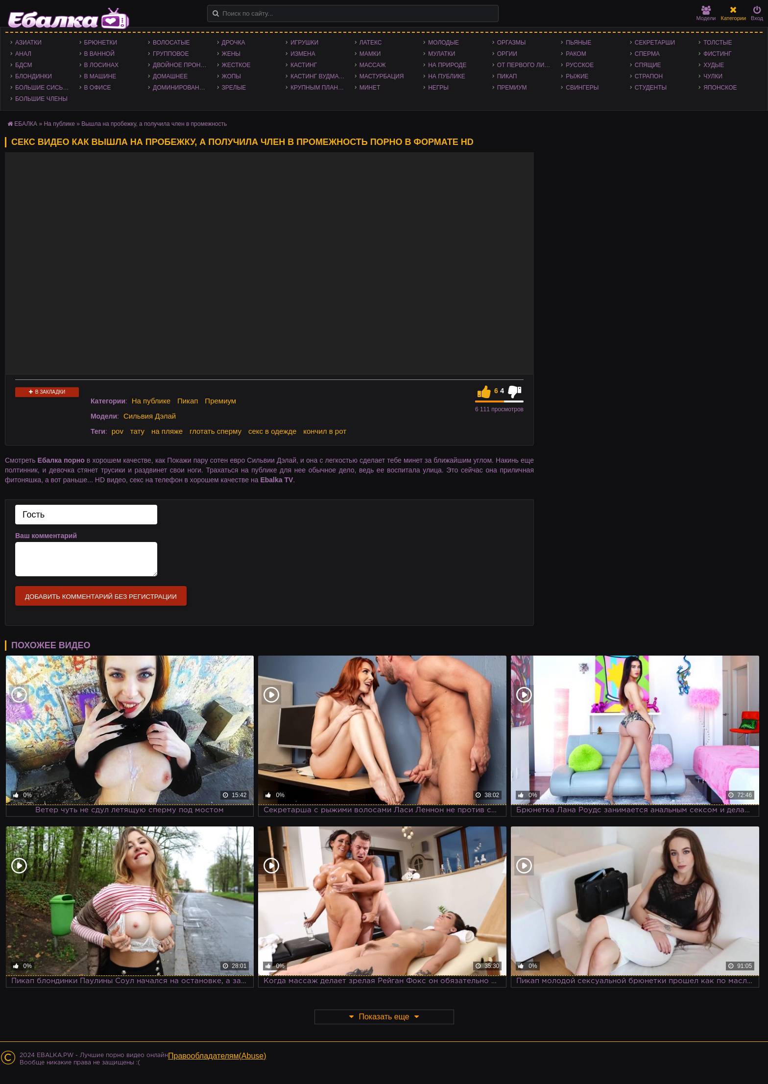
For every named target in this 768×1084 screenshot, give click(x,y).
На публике (446, 76)
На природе (447, 65)
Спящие (648, 65)
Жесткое (236, 65)
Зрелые (234, 87)
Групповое (171, 53)
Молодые (443, 42)
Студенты (651, 87)
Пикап (507, 76)
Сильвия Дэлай (149, 416)
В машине (100, 76)
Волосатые (171, 42)
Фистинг (717, 53)
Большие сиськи (43, 87)
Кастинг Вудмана (318, 76)
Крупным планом (318, 87)
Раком (576, 53)
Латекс (371, 42)
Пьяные (578, 42)
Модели (706, 13)
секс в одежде (272, 431)
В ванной (99, 53)
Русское (580, 65)
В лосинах (101, 65)
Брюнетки (101, 42)
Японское (720, 87)
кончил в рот (324, 431)
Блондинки (33, 76)
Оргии (507, 53)
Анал (23, 53)
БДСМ (23, 65)
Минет (370, 87)
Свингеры (582, 87)
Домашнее (170, 76)
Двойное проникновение (182, 65)
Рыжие (577, 76)
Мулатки (441, 53)
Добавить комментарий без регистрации (101, 596)
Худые (713, 65)
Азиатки (28, 42)
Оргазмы (511, 42)
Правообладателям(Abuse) (217, 1056)
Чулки (712, 76)
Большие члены (41, 98)
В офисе (97, 87)
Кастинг (303, 65)
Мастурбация (382, 76)
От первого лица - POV (526, 65)
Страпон (649, 76)
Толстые (717, 42)
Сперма (647, 53)
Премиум (512, 87)
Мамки (370, 53)
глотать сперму (215, 431)
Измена (302, 53)
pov (117, 431)
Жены (231, 53)
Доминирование (180, 87)
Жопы (231, 76)
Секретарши (655, 42)
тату (137, 431)
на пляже (167, 431)
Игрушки (304, 42)
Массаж (373, 65)
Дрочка (233, 42)
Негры (438, 87)
